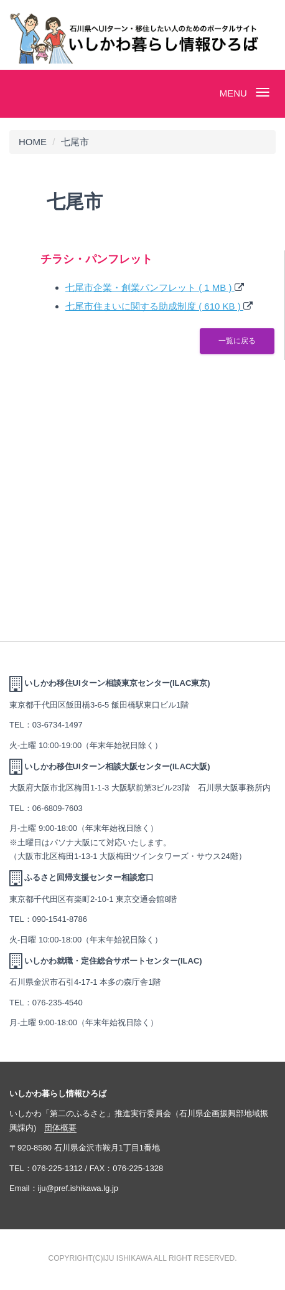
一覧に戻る (237, 340)
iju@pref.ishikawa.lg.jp (78, 1188)
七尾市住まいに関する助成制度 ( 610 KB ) (154, 306)
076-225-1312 (57, 1168)
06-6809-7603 (57, 808)
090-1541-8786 (59, 919)
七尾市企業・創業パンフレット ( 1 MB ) (150, 287)
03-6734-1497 (57, 724)
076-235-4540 (57, 1002)
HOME (33, 141)
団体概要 (60, 1127)
